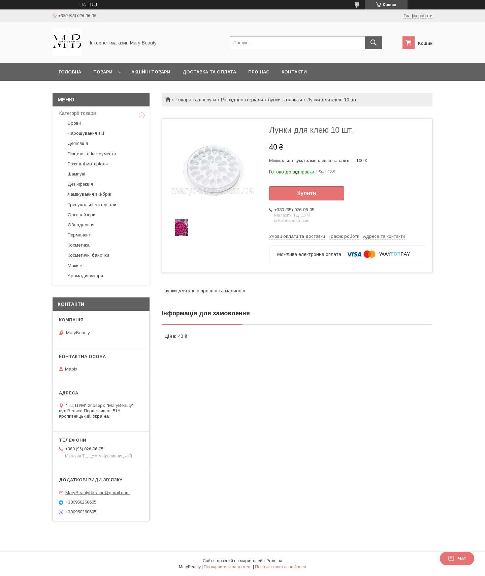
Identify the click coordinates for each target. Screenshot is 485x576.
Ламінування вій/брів (89, 194)
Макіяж (75, 265)
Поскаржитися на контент (228, 567)
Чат (457, 558)
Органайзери (81, 214)
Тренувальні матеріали (92, 204)
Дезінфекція (80, 184)
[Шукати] (373, 42)
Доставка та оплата (209, 71)
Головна (70, 71)
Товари (102, 71)
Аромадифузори (85, 275)
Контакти (294, 71)
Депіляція (78, 143)
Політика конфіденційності (280, 567)
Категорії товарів (78, 113)
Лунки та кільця (285, 99)
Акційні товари (150, 71)
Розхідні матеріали (242, 99)
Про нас (258, 71)
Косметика (79, 245)
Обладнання (81, 224)
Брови (74, 123)
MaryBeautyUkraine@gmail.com (97, 492)
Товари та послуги (195, 99)
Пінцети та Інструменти (92, 153)
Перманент (79, 234)
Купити (306, 193)
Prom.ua (274, 560)
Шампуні (76, 174)
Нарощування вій (86, 133)
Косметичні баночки (88, 255)
